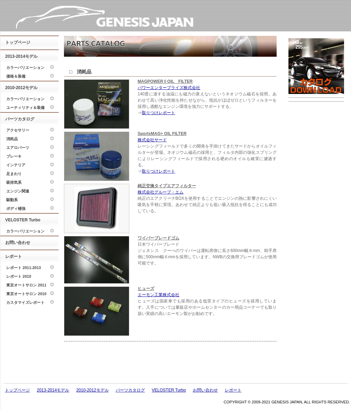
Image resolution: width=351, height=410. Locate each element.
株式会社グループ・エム (160, 192)
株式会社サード (152, 139)
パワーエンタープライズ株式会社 (169, 87)
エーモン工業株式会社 (158, 294)
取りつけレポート (158, 112)
